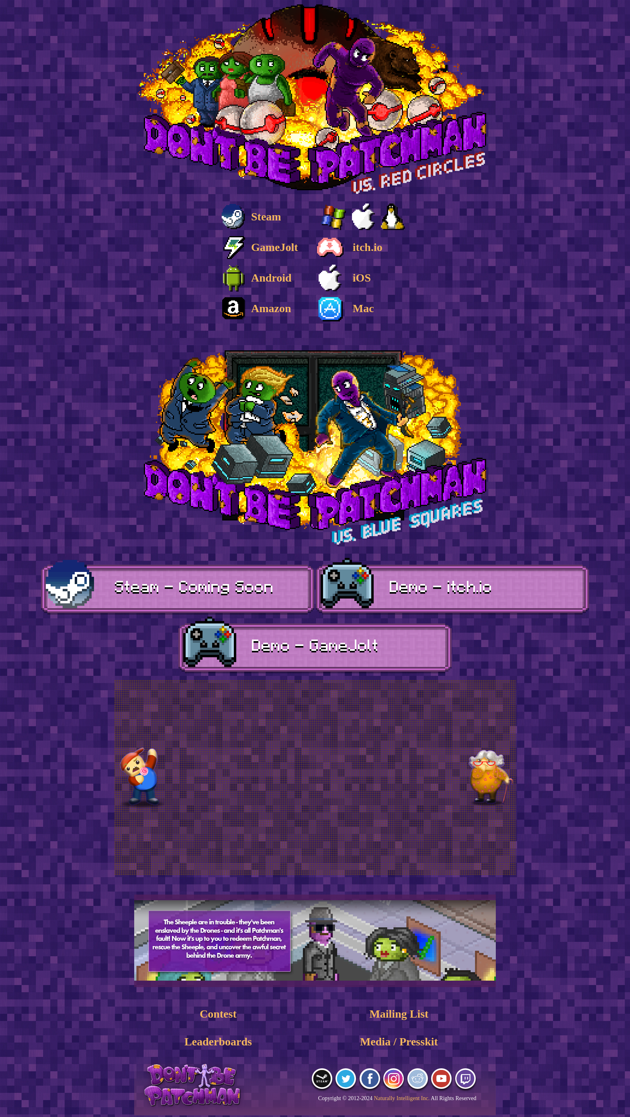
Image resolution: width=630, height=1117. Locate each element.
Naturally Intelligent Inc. (402, 1098)
